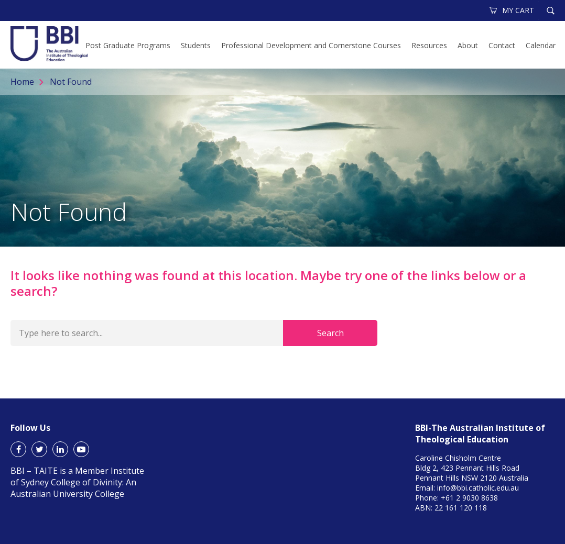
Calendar (541, 45)
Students (196, 45)
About (468, 45)
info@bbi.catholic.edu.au (478, 488)
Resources (429, 45)
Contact (501, 45)
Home (22, 81)
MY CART (512, 10)
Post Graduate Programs (127, 45)
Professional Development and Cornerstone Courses (311, 45)
